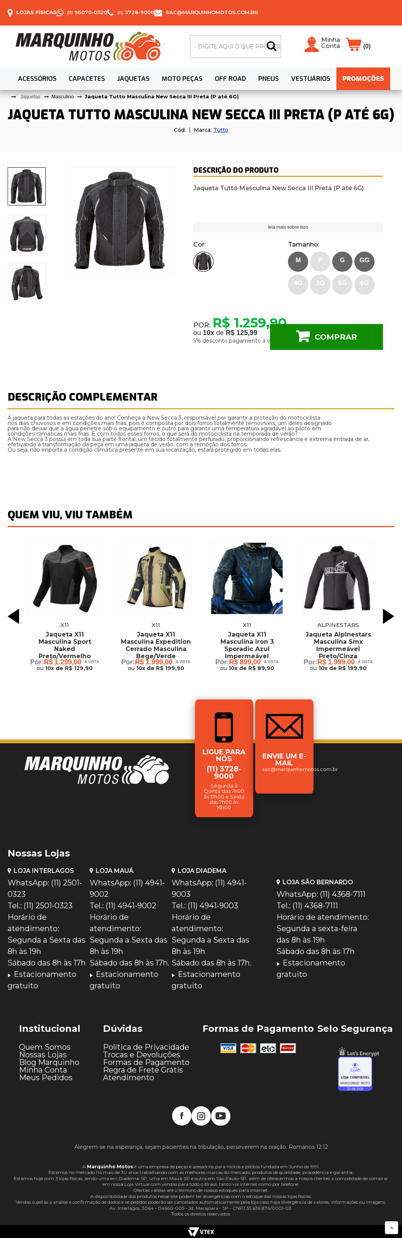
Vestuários (310, 78)
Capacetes (87, 78)
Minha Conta (330, 43)
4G (298, 283)
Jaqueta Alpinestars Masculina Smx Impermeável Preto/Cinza (338, 645)
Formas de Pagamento (146, 1062)
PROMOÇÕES (363, 78)
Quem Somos (45, 1047)
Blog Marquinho (49, 1062)
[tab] (27, 186)
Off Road (230, 78)
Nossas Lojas (43, 1054)
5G (342, 283)
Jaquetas (133, 78)
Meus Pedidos (45, 1077)
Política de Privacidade (146, 1047)
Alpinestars (338, 625)
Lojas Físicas (36, 12)
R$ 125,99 (241, 332)
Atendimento (128, 1077)
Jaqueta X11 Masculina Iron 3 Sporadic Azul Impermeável (247, 645)
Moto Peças (182, 78)
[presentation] (27, 186)
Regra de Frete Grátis (143, 1070)
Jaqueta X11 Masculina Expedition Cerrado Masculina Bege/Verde (156, 645)
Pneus (268, 78)
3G (320, 283)
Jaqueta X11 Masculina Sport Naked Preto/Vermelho (65, 645)
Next (388, 616)
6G (364, 283)
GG (365, 260)
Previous (13, 616)
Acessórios (37, 78)
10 (208, 332)
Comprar (336, 337)
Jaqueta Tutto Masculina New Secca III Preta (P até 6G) (162, 96)
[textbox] (235, 46)
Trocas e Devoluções (141, 1054)
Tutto (220, 130)
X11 (64, 625)
